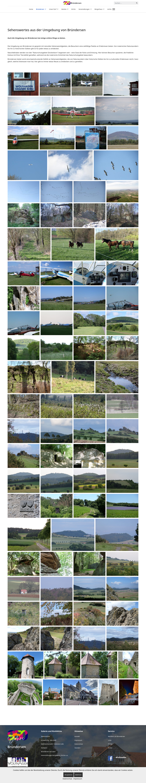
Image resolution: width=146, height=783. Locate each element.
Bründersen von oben (48, 752)
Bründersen (40, 9)
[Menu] (113, 9)
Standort (77, 748)
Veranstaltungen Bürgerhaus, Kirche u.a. (54, 755)
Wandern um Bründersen (116, 736)
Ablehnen (78, 775)
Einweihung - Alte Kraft (48, 740)
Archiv (109, 9)
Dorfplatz (44, 748)
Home (31, 9)
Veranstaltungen (84, 9)
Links (109, 740)
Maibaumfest (45, 736)
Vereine (63, 9)
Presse (110, 744)
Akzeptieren (68, 775)
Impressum (78, 740)
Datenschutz (79, 744)
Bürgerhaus (99, 9)
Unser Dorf (52, 9)
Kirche (73, 9)
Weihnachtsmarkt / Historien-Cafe (52, 744)
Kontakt (77, 736)
